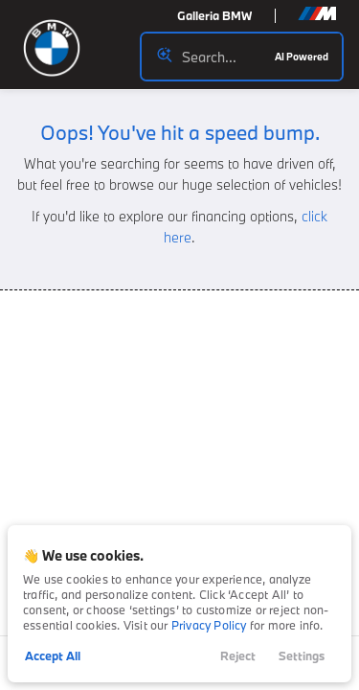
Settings (302, 655)
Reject (238, 655)
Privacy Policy (209, 624)
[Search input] (242, 57)
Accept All (52, 655)
